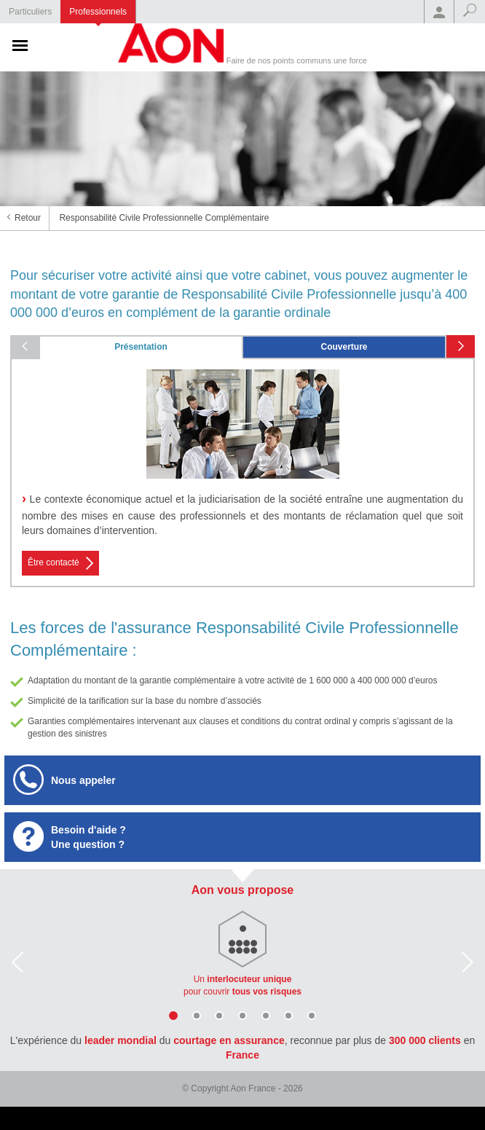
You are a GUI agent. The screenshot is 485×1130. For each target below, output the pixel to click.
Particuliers (30, 12)
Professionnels (98, 12)
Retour (28, 218)
